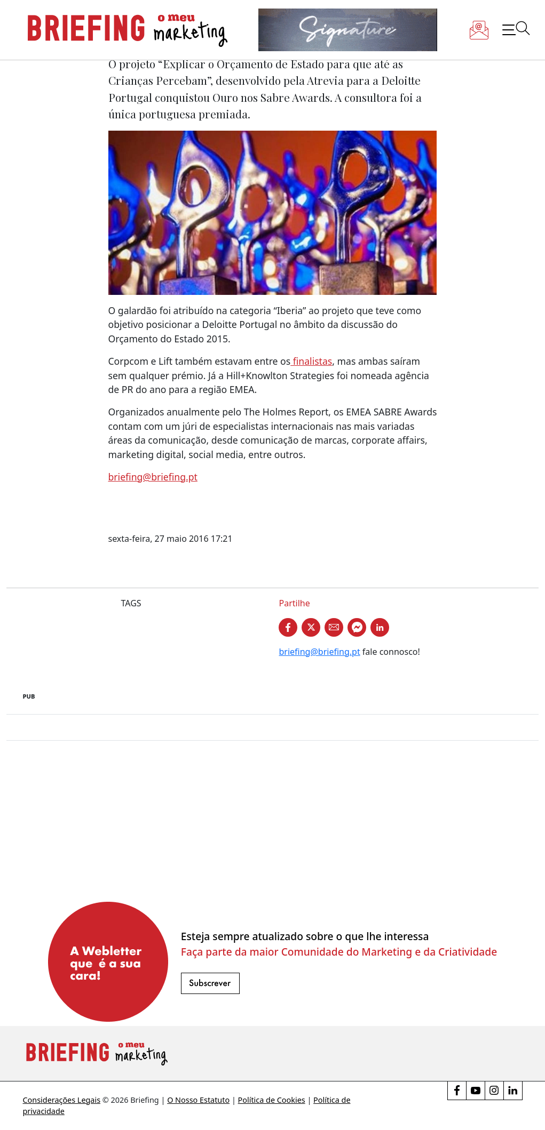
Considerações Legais (62, 1100)
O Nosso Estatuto (198, 1100)
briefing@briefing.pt (153, 476)
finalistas (311, 361)
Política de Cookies (271, 1100)
